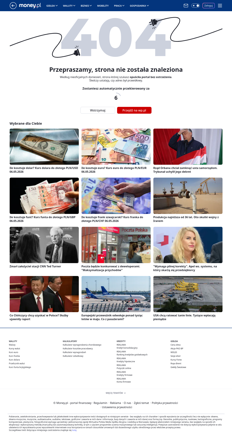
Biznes (85, 5)
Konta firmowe (124, 381)
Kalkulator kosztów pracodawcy (78, 348)
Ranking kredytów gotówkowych (132, 354)
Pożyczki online (124, 368)
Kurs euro (13, 352)
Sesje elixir (176, 356)
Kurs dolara (14, 359)
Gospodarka (138, 5)
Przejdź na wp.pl (134, 110)
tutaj (74, 430)
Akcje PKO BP (177, 348)
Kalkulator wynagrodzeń (74, 352)
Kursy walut (14, 348)
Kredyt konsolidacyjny (127, 347)
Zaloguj (208, 5)
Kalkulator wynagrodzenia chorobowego (82, 344)
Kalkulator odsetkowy (73, 356)
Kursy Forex (176, 359)
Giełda (50, 5)
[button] (220, 5)
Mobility (103, 5)
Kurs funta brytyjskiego (20, 367)
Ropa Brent (176, 363)
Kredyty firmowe (125, 375)
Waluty (68, 5)
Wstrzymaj (97, 110)
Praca (118, 5)
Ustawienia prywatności (116, 407)
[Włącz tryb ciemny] (195, 6)
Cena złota (176, 344)
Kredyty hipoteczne (126, 361)
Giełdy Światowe (178, 367)
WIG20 (174, 352)
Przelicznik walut (17, 363)
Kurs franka (14, 356)
